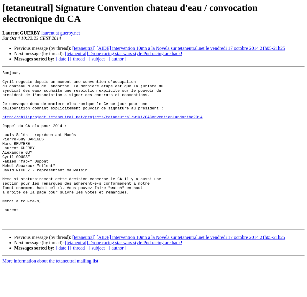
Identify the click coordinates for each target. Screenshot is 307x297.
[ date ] (62, 58)
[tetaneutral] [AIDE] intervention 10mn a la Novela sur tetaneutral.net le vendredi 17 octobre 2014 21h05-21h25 (178, 48)
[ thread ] (79, 58)
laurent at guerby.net (60, 32)
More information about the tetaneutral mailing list (50, 291)
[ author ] (118, 58)
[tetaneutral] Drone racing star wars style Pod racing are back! (123, 53)
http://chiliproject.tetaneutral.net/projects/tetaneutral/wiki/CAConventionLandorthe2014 (102, 126)
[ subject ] (98, 58)
